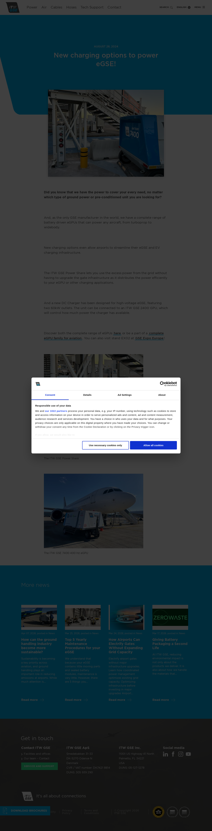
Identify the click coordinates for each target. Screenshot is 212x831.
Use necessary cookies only (105, 445)
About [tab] (162, 394)
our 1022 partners (56, 411)
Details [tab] (87, 394)
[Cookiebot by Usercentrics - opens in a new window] (162, 384)
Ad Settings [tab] (125, 394)
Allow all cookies (153, 445)
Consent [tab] (50, 394)
